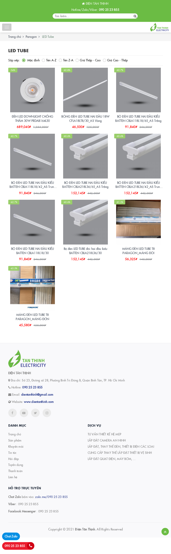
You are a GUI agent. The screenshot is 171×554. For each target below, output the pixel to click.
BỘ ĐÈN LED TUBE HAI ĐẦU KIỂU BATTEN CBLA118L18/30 (32, 263)
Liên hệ (12, 493)
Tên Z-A (66, 60)
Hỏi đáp (13, 475)
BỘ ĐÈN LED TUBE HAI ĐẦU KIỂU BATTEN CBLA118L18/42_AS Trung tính (33, 195)
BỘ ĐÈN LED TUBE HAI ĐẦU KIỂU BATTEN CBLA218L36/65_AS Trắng (85, 193)
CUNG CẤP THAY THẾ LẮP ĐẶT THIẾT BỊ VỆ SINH (120, 469)
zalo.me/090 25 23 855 (51, 513)
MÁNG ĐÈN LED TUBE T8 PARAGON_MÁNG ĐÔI (138, 263)
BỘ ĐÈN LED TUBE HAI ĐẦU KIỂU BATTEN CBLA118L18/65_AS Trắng (138, 122)
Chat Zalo (11, 536)
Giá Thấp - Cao (88, 60)
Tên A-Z (49, 60)
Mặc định (31, 60)
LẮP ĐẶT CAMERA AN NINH (107, 457)
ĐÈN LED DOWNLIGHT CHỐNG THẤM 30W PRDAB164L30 (32, 122)
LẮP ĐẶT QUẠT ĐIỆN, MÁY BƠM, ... (112, 475)
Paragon (31, 36)
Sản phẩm (15, 457)
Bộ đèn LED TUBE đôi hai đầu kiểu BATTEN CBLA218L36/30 (85, 263)
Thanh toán (15, 487)
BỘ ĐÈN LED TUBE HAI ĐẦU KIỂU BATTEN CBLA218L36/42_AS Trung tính (138, 195)
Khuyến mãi (16, 463)
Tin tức (12, 469)
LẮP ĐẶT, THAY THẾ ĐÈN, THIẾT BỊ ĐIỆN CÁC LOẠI (121, 463)
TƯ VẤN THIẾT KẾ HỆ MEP (104, 451)
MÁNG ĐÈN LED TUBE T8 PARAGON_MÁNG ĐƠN (32, 333)
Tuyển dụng (15, 481)
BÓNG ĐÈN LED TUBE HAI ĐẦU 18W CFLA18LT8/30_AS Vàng (85, 122)
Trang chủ (14, 36)
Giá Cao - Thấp (115, 60)
